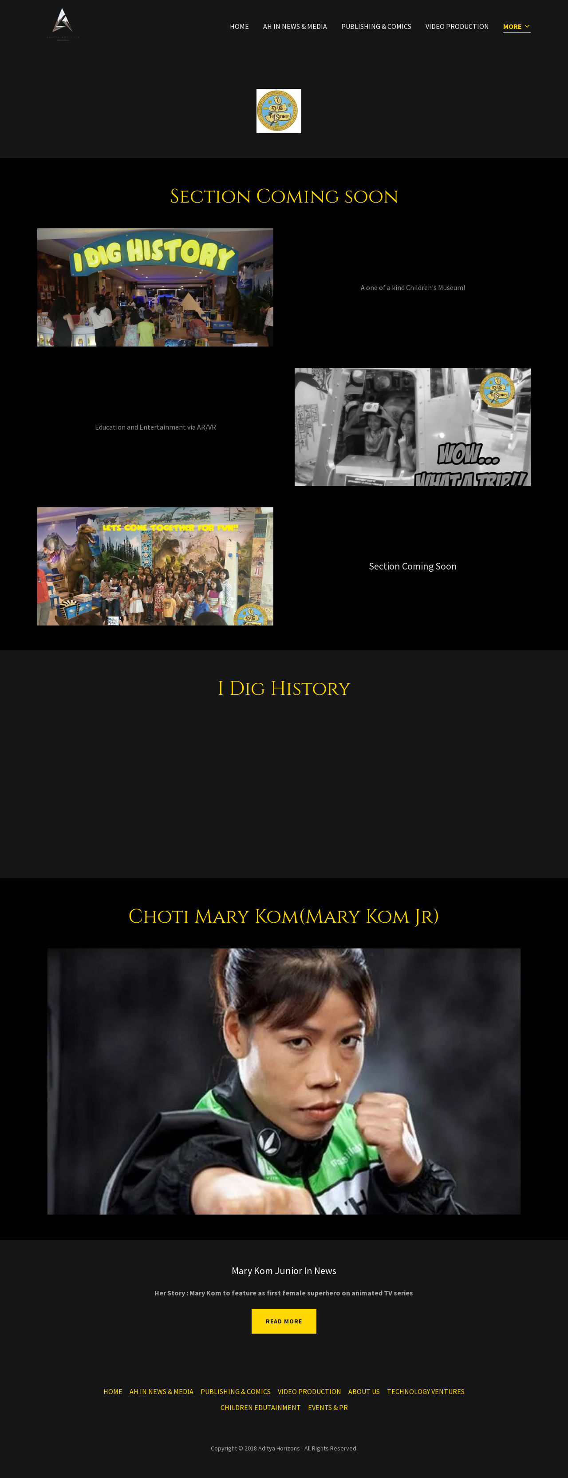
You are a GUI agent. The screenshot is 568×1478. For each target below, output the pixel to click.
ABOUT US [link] (364, 1391)
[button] (517, 27)
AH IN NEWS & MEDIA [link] (295, 26)
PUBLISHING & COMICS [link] (376, 26)
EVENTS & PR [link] (328, 1407)
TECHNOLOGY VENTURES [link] (426, 1391)
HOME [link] (239, 26)
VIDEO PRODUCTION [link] (457, 26)
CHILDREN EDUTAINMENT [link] (261, 1407)
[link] (62, 24)
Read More (284, 1321)
